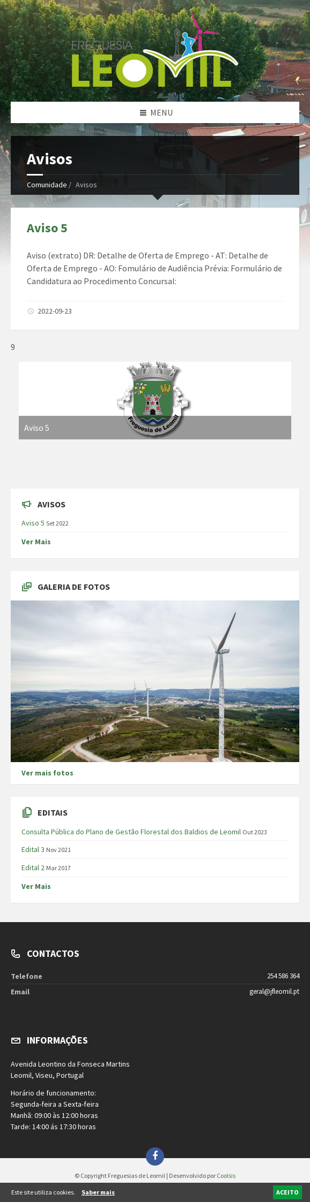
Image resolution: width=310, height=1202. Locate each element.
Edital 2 (33, 867)
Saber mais (98, 1192)
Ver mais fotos (47, 773)
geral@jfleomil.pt (274, 991)
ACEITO (287, 1192)
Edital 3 (33, 849)
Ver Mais (36, 541)
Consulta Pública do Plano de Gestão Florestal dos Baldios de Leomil (131, 831)
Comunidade (47, 184)
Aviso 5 (47, 227)
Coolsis (226, 1175)
